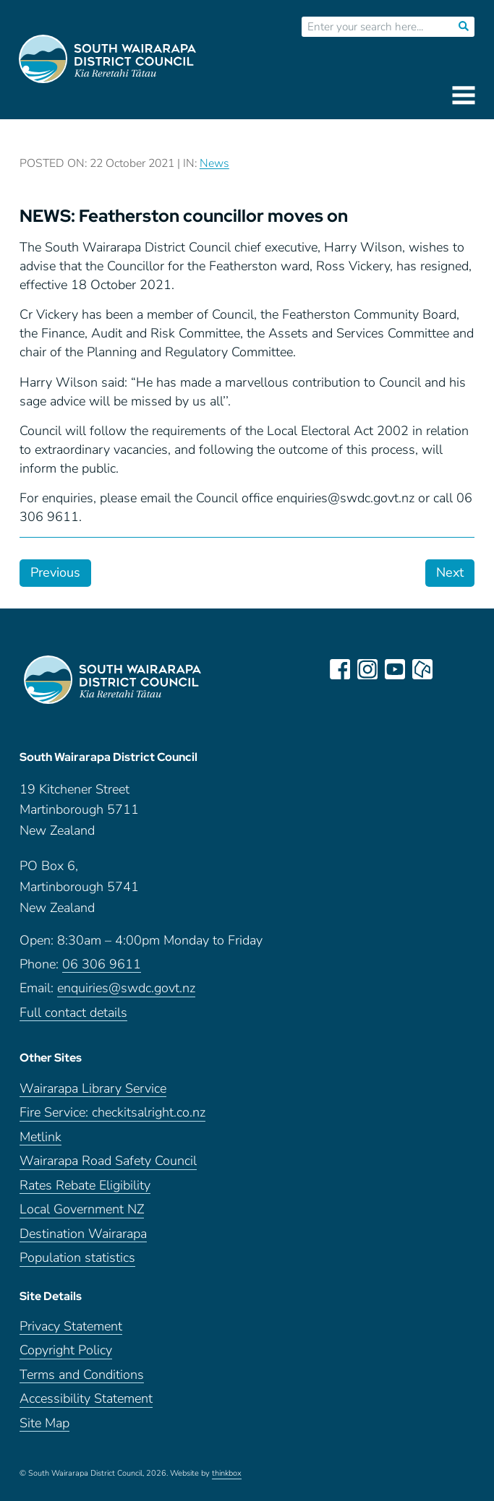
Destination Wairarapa (83, 1234)
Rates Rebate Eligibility (85, 1185)
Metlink (40, 1137)
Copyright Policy (66, 1350)
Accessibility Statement (86, 1398)
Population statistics (77, 1258)
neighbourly (422, 669)
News (214, 163)
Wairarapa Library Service (93, 1088)
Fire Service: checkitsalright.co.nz (112, 1112)
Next (450, 572)
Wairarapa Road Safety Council (108, 1161)
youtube (395, 669)
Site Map (44, 1423)
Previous (55, 572)
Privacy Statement (71, 1326)
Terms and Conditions (82, 1375)
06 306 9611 (101, 964)
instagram (367, 669)
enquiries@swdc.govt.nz (126, 988)
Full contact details (73, 1013)
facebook (340, 669)
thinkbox (227, 1473)
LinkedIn (450, 669)
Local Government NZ (82, 1209)
